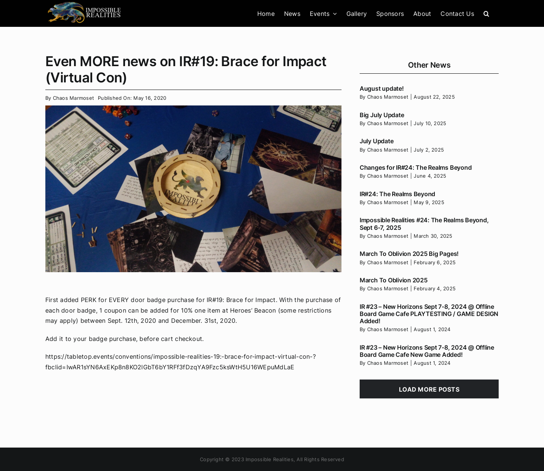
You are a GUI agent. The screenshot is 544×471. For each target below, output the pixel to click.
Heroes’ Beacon (253, 310)
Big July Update (382, 115)
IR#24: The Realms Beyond (397, 194)
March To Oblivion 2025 (394, 280)
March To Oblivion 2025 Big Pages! (409, 253)
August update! (382, 88)
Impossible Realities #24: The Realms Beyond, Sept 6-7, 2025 (424, 223)
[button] (486, 13)
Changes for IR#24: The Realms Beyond (415, 167)
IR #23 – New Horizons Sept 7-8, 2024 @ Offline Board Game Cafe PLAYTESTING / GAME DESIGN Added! (429, 314)
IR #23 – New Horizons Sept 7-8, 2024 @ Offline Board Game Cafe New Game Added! (427, 351)
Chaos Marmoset (73, 98)
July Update (376, 141)
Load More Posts (429, 389)
